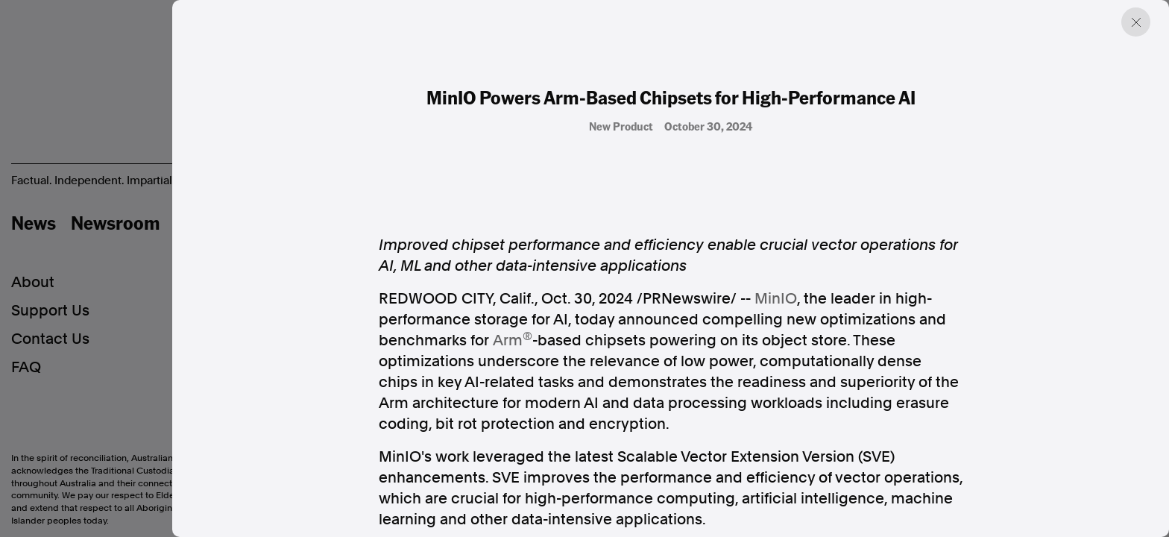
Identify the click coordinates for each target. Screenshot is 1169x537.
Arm (508, 340)
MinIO (775, 298)
